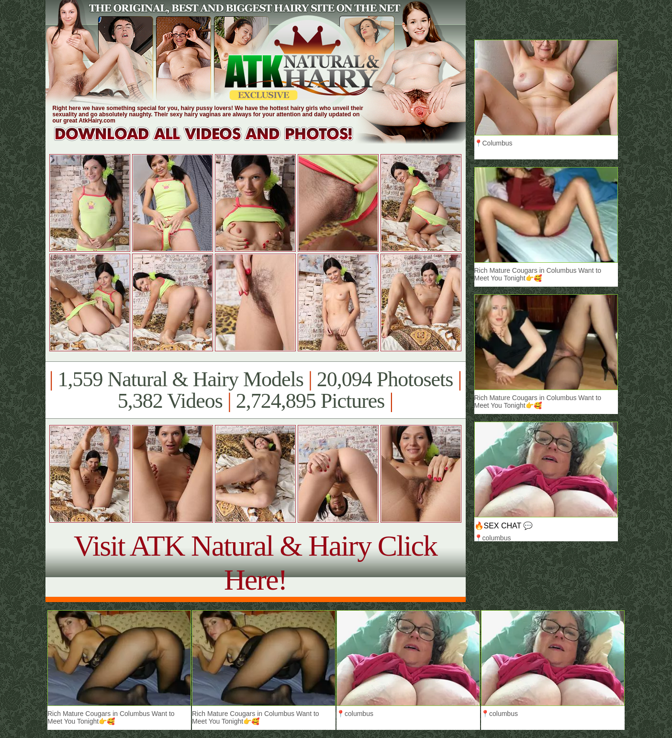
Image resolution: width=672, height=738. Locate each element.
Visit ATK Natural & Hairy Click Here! (255, 562)
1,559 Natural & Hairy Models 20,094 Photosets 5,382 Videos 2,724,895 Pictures (255, 390)
